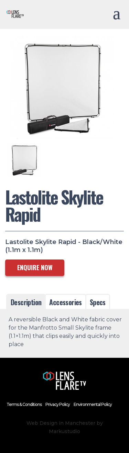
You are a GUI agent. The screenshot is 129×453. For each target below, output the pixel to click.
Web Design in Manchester (60, 423)
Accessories (65, 302)
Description (26, 302)
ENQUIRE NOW (35, 267)
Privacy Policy (57, 404)
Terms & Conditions (24, 404)
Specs (98, 302)
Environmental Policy (93, 404)
